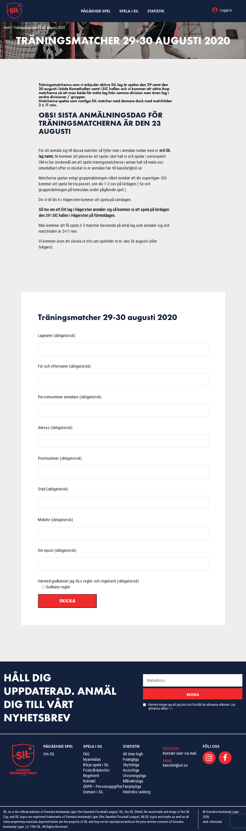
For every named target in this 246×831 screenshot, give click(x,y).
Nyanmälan (92, 758)
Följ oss (211, 744)
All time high (133, 752)
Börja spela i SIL (96, 763)
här (171, 707)
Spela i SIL (128, 10)
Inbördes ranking (136, 790)
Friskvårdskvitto (96, 768)
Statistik (155, 10)
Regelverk (91, 774)
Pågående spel (95, 10)
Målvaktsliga (133, 779)
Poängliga (131, 758)
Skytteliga (131, 763)
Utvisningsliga (134, 774)
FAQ (86, 752)
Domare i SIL (93, 790)
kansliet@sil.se (175, 763)
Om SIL (49, 752)
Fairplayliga (132, 785)
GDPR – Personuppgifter (103, 785)
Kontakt (89, 779)
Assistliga (131, 768)
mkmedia (216, 820)
